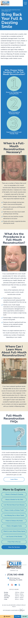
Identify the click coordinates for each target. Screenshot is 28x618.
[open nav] (25, 3)
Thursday (6, 597)
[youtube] (15, 584)
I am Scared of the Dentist (14, 536)
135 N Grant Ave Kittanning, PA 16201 (14, 579)
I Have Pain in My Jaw (14, 542)
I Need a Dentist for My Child (14, 499)
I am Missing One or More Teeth (14, 515)
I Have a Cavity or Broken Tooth (14, 510)
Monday (6, 592)
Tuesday (6, 594)
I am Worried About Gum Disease (14, 505)
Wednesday (7, 596)
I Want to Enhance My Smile (14, 521)
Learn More (14, 479)
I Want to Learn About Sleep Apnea (14, 531)
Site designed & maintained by (13, 610)
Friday (5, 599)
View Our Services (14, 547)
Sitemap (18, 605)
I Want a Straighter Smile (14, 526)
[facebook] (8, 584)
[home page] (5, 3)
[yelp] (19, 584)
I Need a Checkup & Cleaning (14, 494)
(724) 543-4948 (14, 574)
